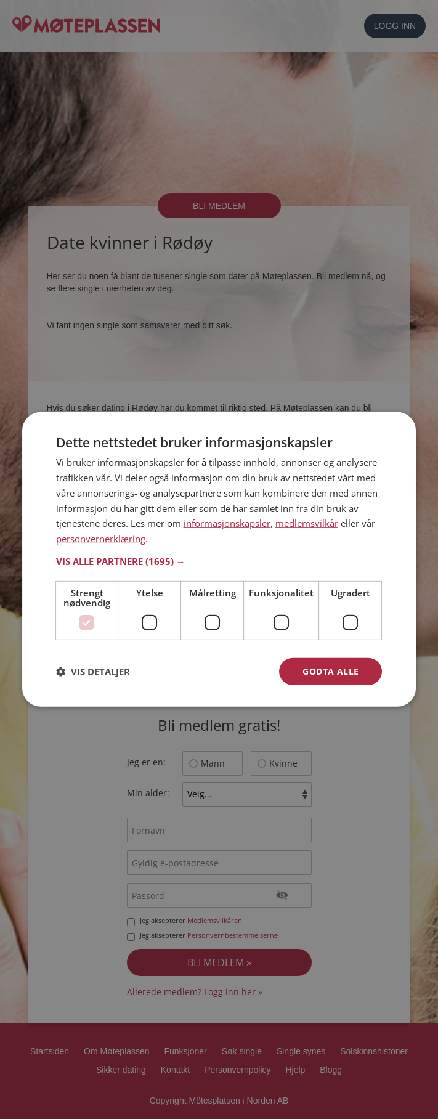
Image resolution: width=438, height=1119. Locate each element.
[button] (219, 561)
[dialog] (219, 559)
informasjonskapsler (227, 523)
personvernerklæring (100, 538)
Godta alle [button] (330, 671)
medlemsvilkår (306, 523)
